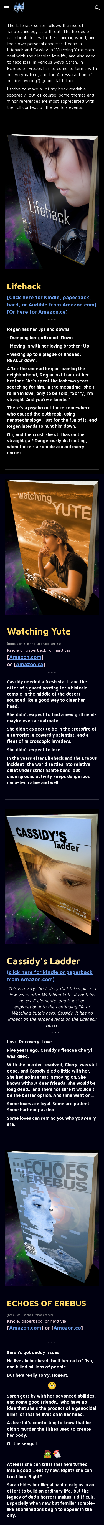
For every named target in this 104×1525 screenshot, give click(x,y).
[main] (52, 66)
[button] (6, 7)
